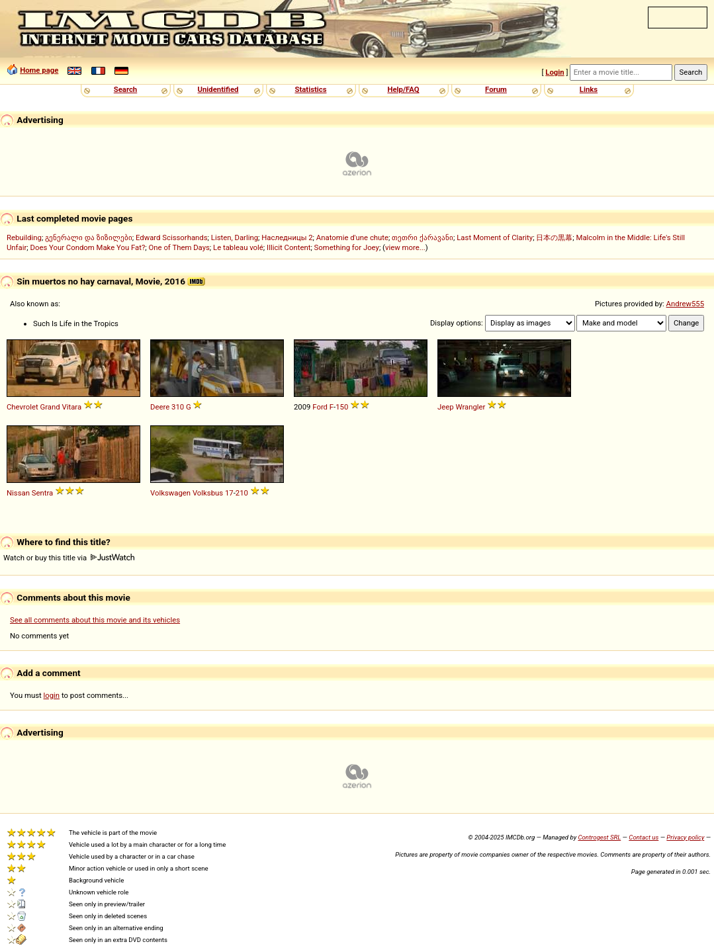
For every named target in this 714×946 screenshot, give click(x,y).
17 (229, 492)
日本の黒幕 (554, 237)
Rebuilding (24, 237)
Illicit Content (288, 247)
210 (242, 492)
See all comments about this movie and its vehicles (95, 619)
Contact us (643, 837)
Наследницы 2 (286, 237)
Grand (50, 406)
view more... (405, 247)
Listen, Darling (234, 237)
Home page (39, 70)
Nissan (18, 492)
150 (341, 406)
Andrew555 (685, 303)
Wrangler (470, 406)
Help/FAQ (403, 89)
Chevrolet (22, 406)
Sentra (42, 492)
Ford (320, 406)
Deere (159, 406)
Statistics (310, 89)
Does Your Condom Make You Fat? (88, 247)
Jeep (445, 406)
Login (554, 72)
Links (589, 89)
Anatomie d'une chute (352, 237)
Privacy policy (685, 837)
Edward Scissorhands (172, 237)
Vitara (71, 406)
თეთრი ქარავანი (422, 237)
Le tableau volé (238, 247)
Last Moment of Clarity (495, 237)
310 (177, 406)
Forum (496, 89)
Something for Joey (346, 247)
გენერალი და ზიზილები (88, 237)
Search (125, 89)
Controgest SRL (599, 837)
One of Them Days (179, 247)
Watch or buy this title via (68, 557)
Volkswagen (170, 492)
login (52, 695)
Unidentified (218, 89)
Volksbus (208, 492)
